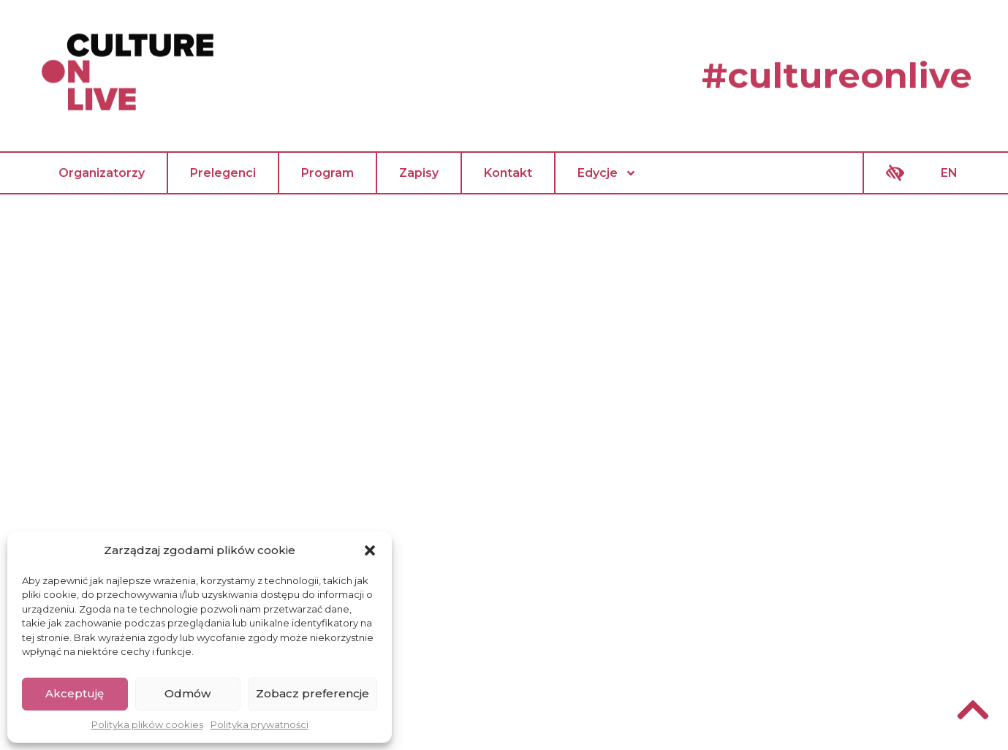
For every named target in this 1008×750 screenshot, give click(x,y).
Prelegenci (223, 173)
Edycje (607, 173)
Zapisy (419, 173)
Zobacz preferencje (312, 693)
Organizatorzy (101, 173)
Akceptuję (74, 693)
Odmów (187, 693)
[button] (370, 550)
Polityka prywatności (259, 724)
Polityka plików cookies (147, 724)
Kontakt (508, 173)
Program (327, 173)
